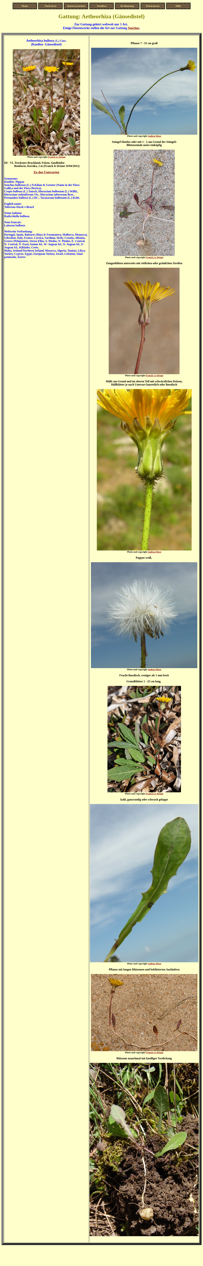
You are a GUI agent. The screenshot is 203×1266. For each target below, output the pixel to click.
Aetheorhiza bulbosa (40, 40)
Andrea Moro (154, 136)
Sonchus (133, 28)
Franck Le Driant (57, 157)
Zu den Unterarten (46, 172)
